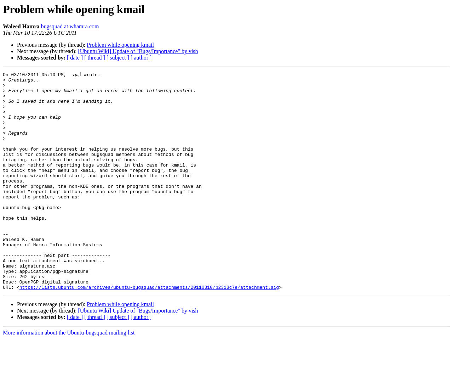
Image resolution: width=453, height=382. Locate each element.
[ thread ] (94, 58)
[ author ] (141, 58)
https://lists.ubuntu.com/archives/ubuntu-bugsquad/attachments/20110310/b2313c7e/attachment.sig (149, 330)
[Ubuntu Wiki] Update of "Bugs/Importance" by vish (138, 51)
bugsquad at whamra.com (70, 26)
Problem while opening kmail (120, 45)
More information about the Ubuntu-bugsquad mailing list (68, 376)
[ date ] (75, 58)
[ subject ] (118, 58)
